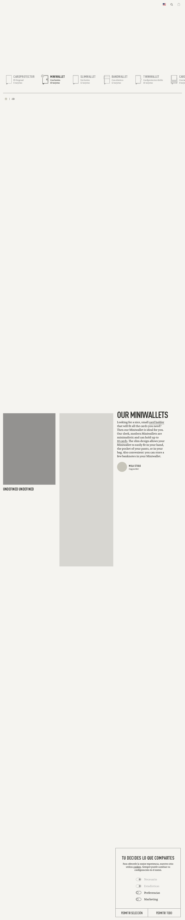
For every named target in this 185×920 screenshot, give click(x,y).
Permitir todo (164, 913)
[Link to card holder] (156, 422)
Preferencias (152, 892)
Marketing (151, 899)
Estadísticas (151, 886)
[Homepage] (92, 4)
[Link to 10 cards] (122, 441)
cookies (137, 866)
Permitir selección (132, 913)
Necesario (150, 879)
